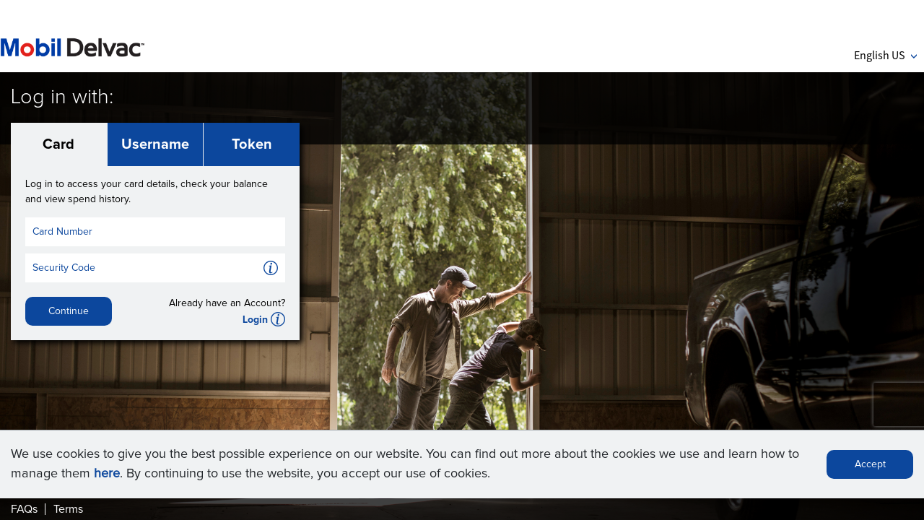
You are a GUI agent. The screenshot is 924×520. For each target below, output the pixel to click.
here (107, 473)
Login (255, 320)
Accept (870, 464)
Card (58, 144)
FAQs (24, 509)
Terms (68, 509)
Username (155, 144)
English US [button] (885, 55)
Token (252, 144)
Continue (68, 311)
